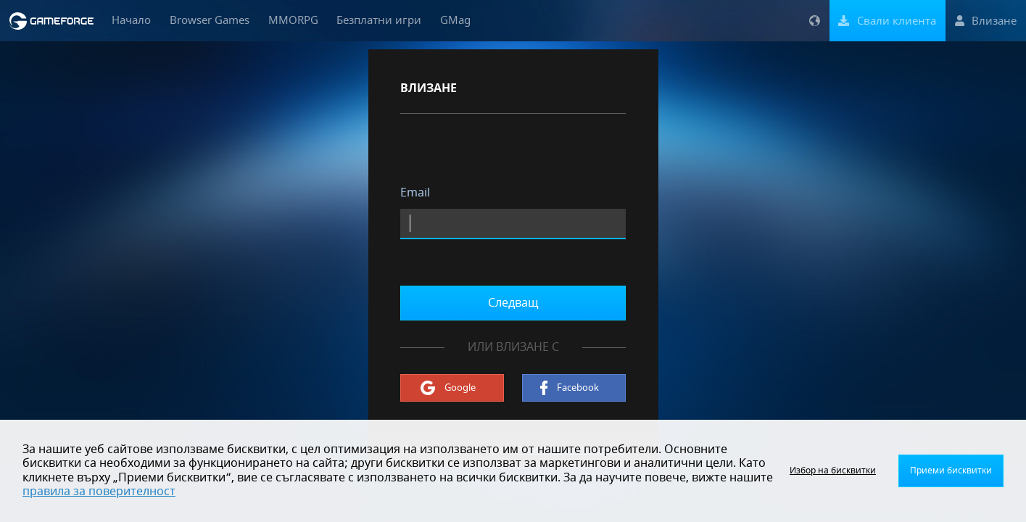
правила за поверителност (98, 491)
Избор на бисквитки (833, 470)
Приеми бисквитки (951, 470)
